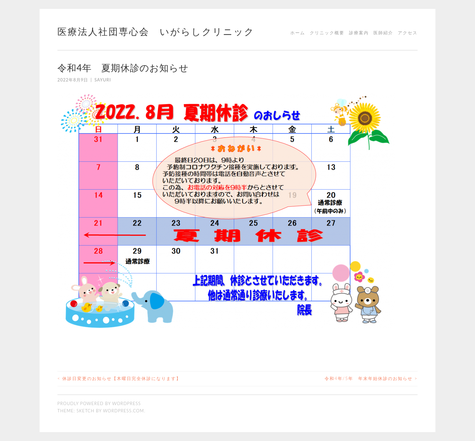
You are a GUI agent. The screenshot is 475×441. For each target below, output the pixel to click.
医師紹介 (383, 32)
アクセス (408, 32)
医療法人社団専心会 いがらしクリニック (156, 31)
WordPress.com (123, 410)
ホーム (297, 32)
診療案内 (359, 32)
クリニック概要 (327, 32)
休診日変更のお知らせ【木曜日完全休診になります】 (119, 378)
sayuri (102, 79)
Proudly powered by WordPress (99, 403)
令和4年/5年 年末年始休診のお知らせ (371, 378)
